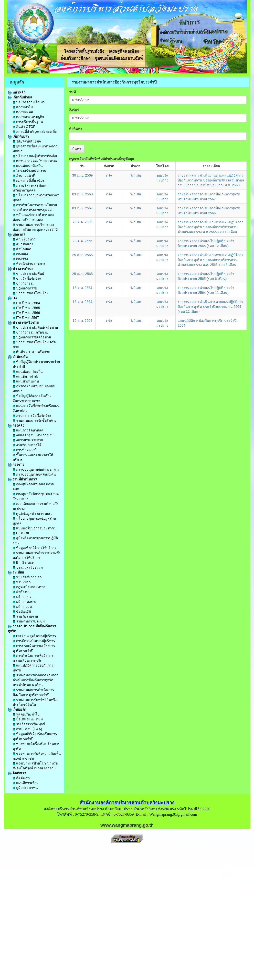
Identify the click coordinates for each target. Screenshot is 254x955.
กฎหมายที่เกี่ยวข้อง (28, 180)
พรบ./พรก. (22, 582)
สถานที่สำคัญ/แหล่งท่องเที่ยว (36, 131)
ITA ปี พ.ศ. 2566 (26, 313)
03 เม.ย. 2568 (82, 194)
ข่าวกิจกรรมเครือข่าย (30, 332)
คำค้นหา (75, 129)
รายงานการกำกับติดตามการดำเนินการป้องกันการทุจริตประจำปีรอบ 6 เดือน (36, 680)
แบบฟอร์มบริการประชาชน (35, 528)
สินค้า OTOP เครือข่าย (31, 352)
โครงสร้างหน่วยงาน (29, 171)
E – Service (23, 562)
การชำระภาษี (25, 450)
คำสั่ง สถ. (21, 592)
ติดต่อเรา (17, 773)
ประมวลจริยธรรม (28, 567)
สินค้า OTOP (24, 127)
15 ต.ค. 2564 (82, 288)
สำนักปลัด (22, 249)
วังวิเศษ (135, 175)
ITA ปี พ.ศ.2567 (26, 318)
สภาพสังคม (23, 112)
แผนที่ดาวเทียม (26, 783)
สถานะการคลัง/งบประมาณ (35, 161)
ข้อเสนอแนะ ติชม (28, 719)
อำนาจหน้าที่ (24, 176)
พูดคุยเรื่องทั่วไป (26, 714)
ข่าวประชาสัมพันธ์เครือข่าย (35, 327)
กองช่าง (20, 259)
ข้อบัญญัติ (22, 611)
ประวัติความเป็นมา (29, 102)
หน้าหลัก (16, 92)
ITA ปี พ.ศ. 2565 (26, 308)
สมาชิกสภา (23, 244)
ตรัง (109, 175)
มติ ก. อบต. (22, 607)
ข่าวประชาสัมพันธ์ (28, 273)
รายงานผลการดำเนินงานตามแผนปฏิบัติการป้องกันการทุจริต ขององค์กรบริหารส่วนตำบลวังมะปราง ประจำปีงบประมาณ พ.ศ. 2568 (211, 180)
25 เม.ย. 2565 (82, 255)
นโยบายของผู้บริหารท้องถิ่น (35, 156)
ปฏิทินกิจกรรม (25, 288)
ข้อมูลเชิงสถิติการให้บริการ (34, 548)
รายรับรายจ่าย (25, 616)
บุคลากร (16, 234)
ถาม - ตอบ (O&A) (27, 729)
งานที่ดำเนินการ (22, 479)
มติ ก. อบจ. (22, 597)
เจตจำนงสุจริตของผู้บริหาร (34, 636)
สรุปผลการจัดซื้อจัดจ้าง (32, 416)
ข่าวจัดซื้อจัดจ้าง (27, 278)
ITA (13, 298)
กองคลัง (20, 254)
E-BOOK (21, 533)
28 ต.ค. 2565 (82, 222)
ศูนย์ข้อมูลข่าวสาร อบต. (32, 513)
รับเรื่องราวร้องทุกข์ (29, 724)
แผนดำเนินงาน (26, 381)
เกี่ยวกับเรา (18, 136)
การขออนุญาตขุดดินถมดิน (34, 474)
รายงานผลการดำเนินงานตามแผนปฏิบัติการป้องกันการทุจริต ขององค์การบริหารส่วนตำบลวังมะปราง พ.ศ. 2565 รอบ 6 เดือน (210, 260)
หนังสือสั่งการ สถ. (27, 577)
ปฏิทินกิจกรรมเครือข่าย (32, 337)
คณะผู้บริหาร (24, 239)
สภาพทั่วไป (23, 107)
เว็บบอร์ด (17, 709)
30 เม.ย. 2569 (82, 175)
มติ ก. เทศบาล (25, 602)
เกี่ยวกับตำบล (20, 97)
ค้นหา (76, 149)
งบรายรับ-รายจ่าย (28, 440)
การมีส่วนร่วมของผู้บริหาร (34, 641)
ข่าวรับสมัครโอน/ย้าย (30, 293)
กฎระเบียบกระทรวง (29, 587)
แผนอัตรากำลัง (26, 376)
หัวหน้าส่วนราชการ (29, 264)
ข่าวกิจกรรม (23, 283)
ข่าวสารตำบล (20, 269)
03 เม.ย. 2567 (82, 208)
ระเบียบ (16, 572)
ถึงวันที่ (74, 110)
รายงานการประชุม (29, 621)
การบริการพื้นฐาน (28, 122)
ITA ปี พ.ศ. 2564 (26, 303)
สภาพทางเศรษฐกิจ (28, 117)
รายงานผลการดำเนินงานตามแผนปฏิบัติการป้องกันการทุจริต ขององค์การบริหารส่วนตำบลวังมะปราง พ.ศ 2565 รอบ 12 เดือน (210, 227)
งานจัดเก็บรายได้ (27, 445)
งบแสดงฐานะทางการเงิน (33, 435)
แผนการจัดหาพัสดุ (28, 430)
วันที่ (72, 92)
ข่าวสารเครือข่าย (23, 322)
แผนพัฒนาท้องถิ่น (28, 166)
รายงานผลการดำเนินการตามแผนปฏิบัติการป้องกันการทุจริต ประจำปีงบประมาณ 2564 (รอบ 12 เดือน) (210, 306)
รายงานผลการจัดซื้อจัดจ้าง (34, 420)
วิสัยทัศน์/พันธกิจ (27, 141)
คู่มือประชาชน (25, 788)
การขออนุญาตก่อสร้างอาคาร (36, 469)
